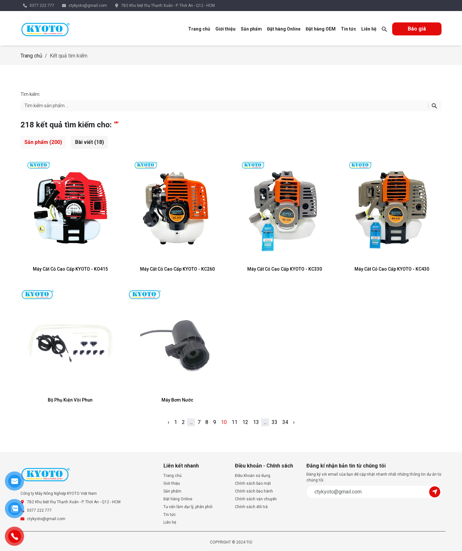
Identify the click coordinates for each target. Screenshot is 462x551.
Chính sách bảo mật (253, 483)
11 (234, 422)
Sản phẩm (251, 29)
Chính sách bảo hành (254, 491)
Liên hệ (369, 29)
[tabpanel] (231, 287)
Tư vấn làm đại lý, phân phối (187, 507)
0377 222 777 (42, 5)
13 (256, 422)
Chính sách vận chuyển (256, 499)
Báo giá (417, 29)
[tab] (43, 142)
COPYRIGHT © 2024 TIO (231, 542)
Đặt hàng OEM (321, 29)
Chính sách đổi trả (251, 507)
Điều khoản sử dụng (252, 475)
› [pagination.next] (294, 422)
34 (285, 422)
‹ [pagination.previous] (168, 422)
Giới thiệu (225, 29)
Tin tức (348, 29)
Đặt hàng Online (284, 29)
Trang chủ (199, 29)
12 (245, 422)
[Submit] (435, 491)
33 (274, 422)
